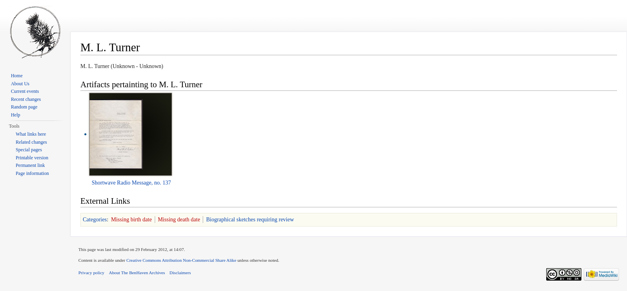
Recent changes (26, 99)
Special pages (29, 150)
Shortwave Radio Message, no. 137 (131, 183)
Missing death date (179, 220)
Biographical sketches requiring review (250, 220)
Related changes (31, 142)
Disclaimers (180, 272)
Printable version (32, 158)
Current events (25, 91)
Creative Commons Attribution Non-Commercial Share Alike (181, 260)
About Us (20, 83)
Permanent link (30, 165)
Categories (95, 220)
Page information (32, 173)
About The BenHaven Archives (137, 272)
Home (16, 75)
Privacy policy (91, 272)
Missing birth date (131, 220)
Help (15, 115)
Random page (24, 107)
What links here (31, 134)
